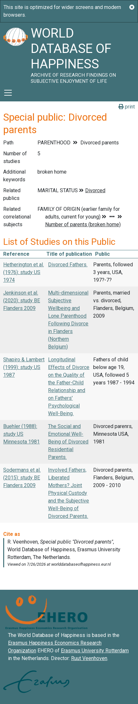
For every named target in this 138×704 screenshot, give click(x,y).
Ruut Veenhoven (89, 658)
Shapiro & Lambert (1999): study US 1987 (24, 367)
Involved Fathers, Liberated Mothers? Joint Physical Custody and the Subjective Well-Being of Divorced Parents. (68, 493)
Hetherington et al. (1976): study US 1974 (23, 272)
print (126, 107)
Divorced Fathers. (67, 265)
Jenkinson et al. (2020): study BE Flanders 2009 (21, 300)
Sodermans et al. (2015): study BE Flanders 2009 (22, 477)
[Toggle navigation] (8, 93)
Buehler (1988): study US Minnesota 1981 (21, 434)
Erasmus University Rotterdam (95, 651)
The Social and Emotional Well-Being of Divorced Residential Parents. (68, 441)
